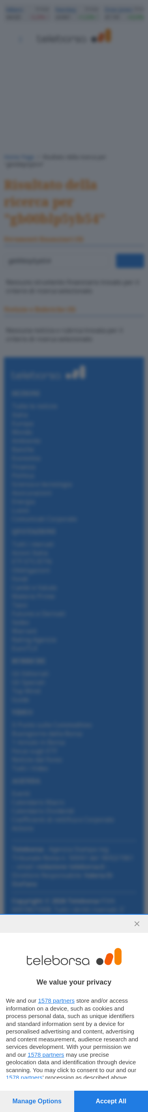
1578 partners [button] (56, 1000)
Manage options (37, 1101)
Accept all (111, 1101)
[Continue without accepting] (137, 924)
